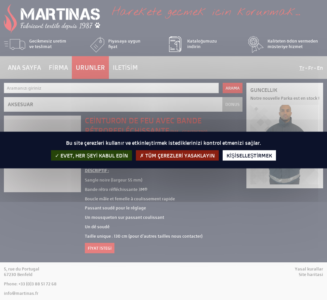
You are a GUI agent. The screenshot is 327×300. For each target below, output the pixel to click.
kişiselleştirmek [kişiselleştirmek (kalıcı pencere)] (249, 155)
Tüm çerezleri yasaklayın (177, 155)
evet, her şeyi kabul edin (91, 155)
